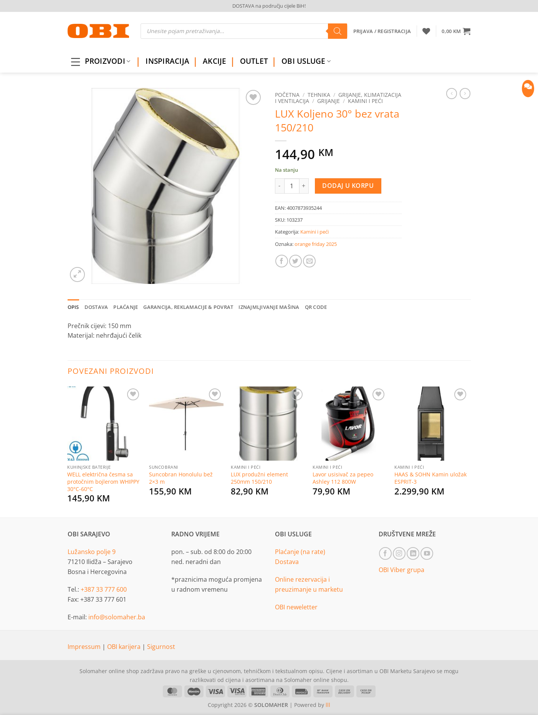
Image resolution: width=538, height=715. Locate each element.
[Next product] (451, 93)
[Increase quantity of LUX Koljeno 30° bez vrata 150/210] (304, 186)
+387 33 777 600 (104, 589)
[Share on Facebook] (281, 261)
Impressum (85, 646)
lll (328, 704)
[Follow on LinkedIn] (413, 553)
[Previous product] (465, 93)
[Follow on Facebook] (385, 553)
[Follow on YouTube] (426, 553)
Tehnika (319, 94)
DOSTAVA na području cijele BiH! (269, 5)
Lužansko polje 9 (92, 551)
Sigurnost (161, 646)
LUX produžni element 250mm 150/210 (259, 478)
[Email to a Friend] (309, 261)
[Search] (337, 31)
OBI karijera (124, 646)
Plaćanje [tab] (125, 307)
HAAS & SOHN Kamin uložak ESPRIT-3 (430, 478)
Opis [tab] (73, 307)
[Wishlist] (426, 31)
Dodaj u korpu (348, 185)
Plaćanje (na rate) (300, 551)
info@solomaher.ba (116, 617)
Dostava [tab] (96, 307)
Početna (287, 94)
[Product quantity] (292, 186)
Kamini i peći (365, 101)
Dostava (287, 561)
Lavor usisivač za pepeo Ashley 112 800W (343, 478)
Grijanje (328, 101)
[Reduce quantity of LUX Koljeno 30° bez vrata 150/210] (279, 186)
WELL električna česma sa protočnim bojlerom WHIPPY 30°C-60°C (103, 481)
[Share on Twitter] (295, 261)
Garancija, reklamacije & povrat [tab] (188, 307)
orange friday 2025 (316, 244)
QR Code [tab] (316, 307)
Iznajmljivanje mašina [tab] (268, 307)
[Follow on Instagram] (399, 553)
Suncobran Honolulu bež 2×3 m (181, 478)
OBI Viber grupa (401, 570)
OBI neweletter (296, 607)
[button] (456, 31)
